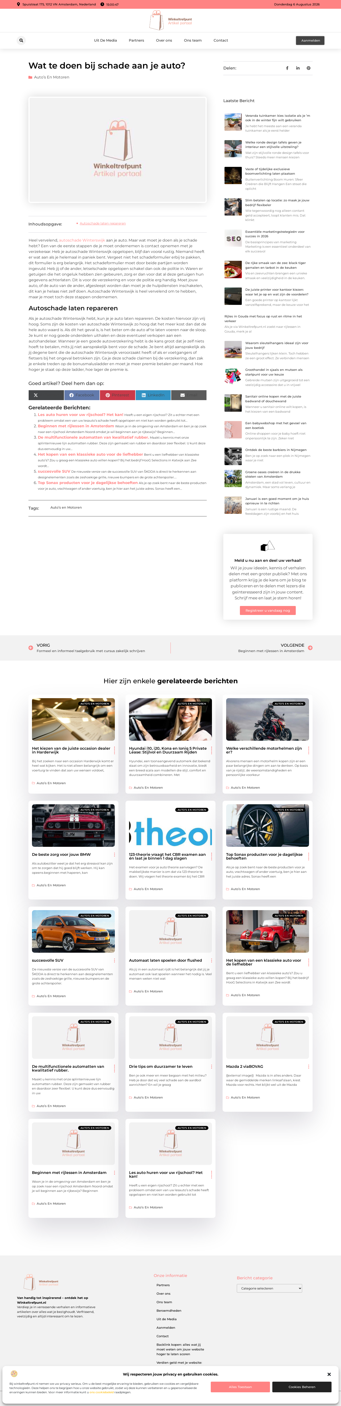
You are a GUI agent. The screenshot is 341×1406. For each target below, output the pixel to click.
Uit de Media (167, 1319)
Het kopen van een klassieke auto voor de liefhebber (90, 454)
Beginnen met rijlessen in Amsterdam (76, 426)
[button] (329, 1374)
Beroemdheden (169, 1310)
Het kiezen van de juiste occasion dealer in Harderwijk (71, 750)
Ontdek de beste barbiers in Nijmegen (276, 450)
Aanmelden (166, 1327)
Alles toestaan (240, 1387)
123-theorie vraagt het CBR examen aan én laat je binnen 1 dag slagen (167, 856)
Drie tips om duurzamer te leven (161, 1066)
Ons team (193, 40)
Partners (136, 40)
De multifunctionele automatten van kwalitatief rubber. (93, 437)
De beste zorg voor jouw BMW (61, 854)
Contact (221, 40)
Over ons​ (164, 40)
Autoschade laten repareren (103, 223)
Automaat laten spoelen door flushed (165, 960)
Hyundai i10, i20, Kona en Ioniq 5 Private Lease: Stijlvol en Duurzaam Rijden (168, 750)
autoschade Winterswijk (82, 240)
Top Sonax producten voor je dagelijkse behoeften (88, 482)
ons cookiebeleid (102, 1392)
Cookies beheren (302, 1387)
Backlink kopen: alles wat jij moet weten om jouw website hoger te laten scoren (180, 1349)
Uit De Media (105, 40)
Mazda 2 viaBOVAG (244, 1066)
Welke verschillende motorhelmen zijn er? (264, 750)
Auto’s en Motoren (51, 77)
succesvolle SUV (54, 471)
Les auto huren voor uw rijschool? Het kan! (80, 414)
